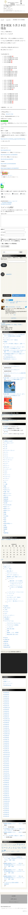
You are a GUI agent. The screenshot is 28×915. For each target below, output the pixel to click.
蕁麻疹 (5, 341)
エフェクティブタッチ (9, 450)
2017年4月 (6, 767)
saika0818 (6, 884)
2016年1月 (6, 795)
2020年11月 (7, 707)
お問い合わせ (7, 607)
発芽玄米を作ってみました (10, 359)
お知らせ (6, 643)
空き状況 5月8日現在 (6, 202)
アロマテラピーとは (8, 620)
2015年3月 (6, 814)
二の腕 (5, 484)
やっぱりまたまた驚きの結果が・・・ (13, 882)
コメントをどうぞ (13, 201)
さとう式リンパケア (8, 443)
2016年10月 (7, 778)
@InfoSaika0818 (11, 306)
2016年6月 (6, 786)
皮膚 (8, 630)
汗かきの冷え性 (7, 504)
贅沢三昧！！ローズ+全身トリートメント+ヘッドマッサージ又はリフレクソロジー (16, 582)
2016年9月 (6, 780)
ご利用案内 (6, 619)
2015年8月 (6, 805)
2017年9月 (6, 758)
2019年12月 (7, 718)
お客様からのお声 (8, 441)
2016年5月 (6, 788)
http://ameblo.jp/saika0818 (7, 159)
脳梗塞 (5, 527)
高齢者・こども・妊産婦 (12, 632)
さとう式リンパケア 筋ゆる (11, 339)
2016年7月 (6, 784)
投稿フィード (7, 681)
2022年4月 (6, 702)
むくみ (5, 448)
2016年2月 (6, 793)
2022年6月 (6, 698)
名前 (2, 229)
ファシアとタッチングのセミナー (12, 366)
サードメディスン (8, 459)
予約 (5, 482)
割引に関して (10, 571)
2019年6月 (6, 724)
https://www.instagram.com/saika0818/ (10, 168)
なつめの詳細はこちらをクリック (9, 420)
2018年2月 (6, 748)
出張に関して (7, 617)
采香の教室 (6, 645)
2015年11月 (7, 799)
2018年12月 (7, 730)
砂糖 (5, 514)
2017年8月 (6, 760)
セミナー (6, 463)
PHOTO (6, 637)
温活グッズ (6, 506)
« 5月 (2, 559)
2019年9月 (6, 722)
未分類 (5, 502)
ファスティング (7, 469)
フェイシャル (10, 595)
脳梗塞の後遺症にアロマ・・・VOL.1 (13, 832)
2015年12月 (7, 797)
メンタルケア (10, 626)
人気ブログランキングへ (6, 175)
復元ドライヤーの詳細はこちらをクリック (11, 414)
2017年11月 (7, 754)
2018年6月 (6, 741)
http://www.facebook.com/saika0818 (9, 154)
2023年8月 (6, 694)
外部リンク (6, 487)
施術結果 (6, 497)
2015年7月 (6, 806)
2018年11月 (7, 732)
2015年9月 (6, 803)
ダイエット (6, 465)
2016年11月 (7, 777)
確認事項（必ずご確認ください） (15, 576)
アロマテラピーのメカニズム (13, 623)
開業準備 (6, 532)
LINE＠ (5, 428)
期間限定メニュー (8, 501)
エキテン (6, 433)
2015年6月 (6, 808)
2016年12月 (7, 775)
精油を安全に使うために (12, 634)
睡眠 (5, 512)
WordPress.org (7, 685)
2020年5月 (6, 711)
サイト (2, 235)
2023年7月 (6, 696)
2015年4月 (6, 812)
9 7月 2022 (18, 306)
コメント (3, 213)
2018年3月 (6, 747)
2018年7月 (6, 739)
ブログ (5, 471)
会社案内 (6, 606)
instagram (6, 426)
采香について (7, 567)
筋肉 (5, 517)
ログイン (6, 679)
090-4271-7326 (9, 114)
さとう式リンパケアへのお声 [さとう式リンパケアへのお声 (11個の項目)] (8, 845)
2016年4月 (6, 790)
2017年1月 (6, 773)
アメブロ (6, 430)
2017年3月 (6, 769)
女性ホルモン (7, 489)
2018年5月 (6, 743)
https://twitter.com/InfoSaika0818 (8, 163)
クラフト (6, 454)
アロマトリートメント (12, 573)
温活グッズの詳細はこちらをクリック (10, 539)
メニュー (6, 480)
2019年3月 (6, 726)
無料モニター (7, 508)
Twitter (14, 314)
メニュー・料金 (7, 568)
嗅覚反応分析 (7, 647)
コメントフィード (8, 683)
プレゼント (6, 478)
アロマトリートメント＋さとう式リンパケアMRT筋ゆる (16, 587)
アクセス (6, 611)
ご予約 (5, 609)
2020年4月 (6, 713)
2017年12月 (7, 752)
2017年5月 (6, 765)
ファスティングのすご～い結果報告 (12, 857)
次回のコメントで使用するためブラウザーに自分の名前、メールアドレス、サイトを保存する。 (13, 240)
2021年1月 (6, 705)
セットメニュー (10, 578)
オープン (6, 452)
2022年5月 (6, 700)
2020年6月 (6, 709)
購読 (4, 265)
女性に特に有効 (10, 628)
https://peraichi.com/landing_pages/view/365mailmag (13, 139)
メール (3, 232)
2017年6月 (6, 763)
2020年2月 (6, 717)
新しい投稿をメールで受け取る (9, 243)
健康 (5, 486)
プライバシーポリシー (9, 615)
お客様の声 (6, 639)
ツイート (3, 183)
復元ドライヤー (7, 493)
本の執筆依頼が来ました (10, 357)
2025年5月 (6, 692)
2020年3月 (6, 715)
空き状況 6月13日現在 (6, 204)
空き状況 (6, 516)
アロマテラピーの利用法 (12, 625)
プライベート (7, 474)
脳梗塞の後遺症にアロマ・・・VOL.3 (13, 863)
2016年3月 (6, 792)
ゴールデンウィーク (8, 458)
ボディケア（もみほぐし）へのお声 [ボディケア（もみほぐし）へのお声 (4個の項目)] (12, 851)
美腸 (5, 525)
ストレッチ (6, 461)
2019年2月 (6, 728)
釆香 (7, 306)
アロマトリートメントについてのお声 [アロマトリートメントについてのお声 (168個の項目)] (13, 847)
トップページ (7, 338)
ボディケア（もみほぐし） (13, 574)
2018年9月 (6, 735)
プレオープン (7, 476)
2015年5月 (6, 810)
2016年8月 (6, 782)
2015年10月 (7, 801)
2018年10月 (7, 733)
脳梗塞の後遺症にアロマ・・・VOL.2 (13, 823)
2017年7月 (6, 762)
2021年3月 (6, 703)
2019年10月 (7, 720)
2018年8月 (6, 737)
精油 (5, 519)
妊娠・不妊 (6, 491)
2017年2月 (6, 771)
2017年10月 (7, 756)
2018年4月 (6, 745)
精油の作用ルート (8, 523)
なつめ (5, 444)
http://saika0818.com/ (6, 150)
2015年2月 (6, 816)
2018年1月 (6, 750)
